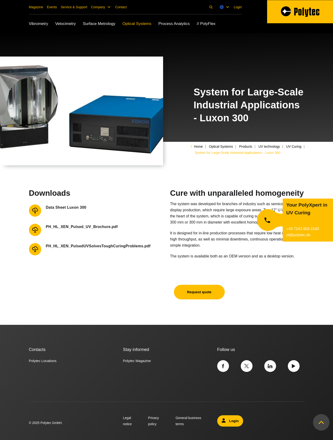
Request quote (199, 292)
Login (238, 7)
